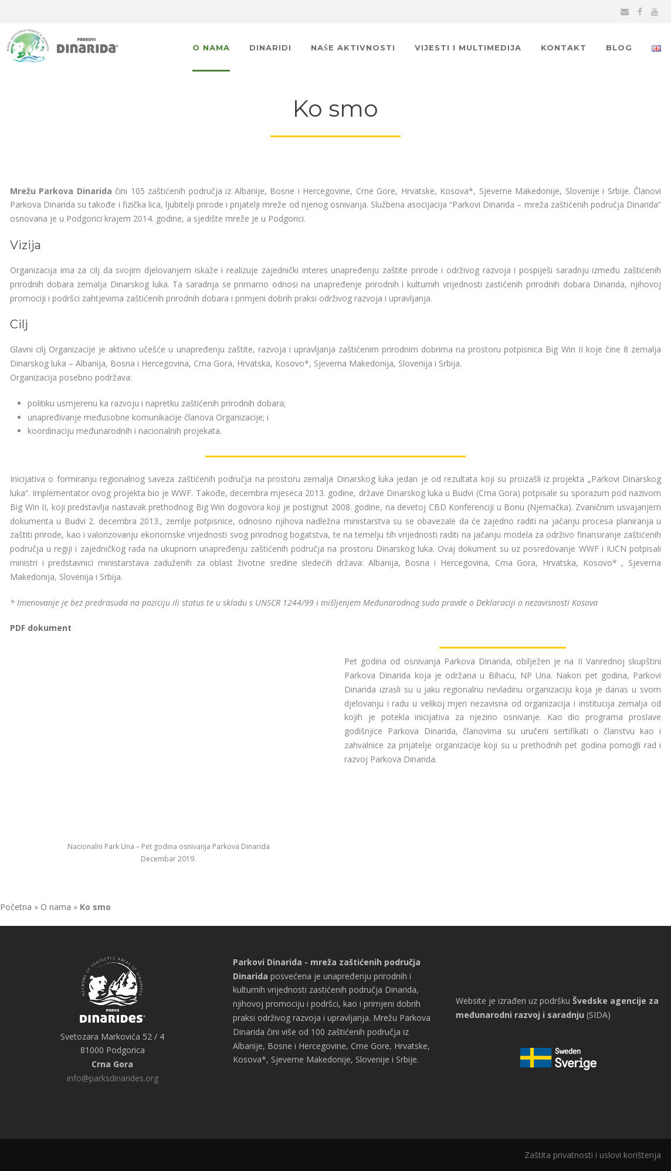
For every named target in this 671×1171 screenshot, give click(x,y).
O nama (211, 47)
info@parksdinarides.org (112, 1078)
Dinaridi (270, 47)
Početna (16, 906)
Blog (619, 47)
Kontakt (564, 47)
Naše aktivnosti (353, 47)
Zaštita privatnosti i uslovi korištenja (592, 1154)
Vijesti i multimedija (468, 47)
